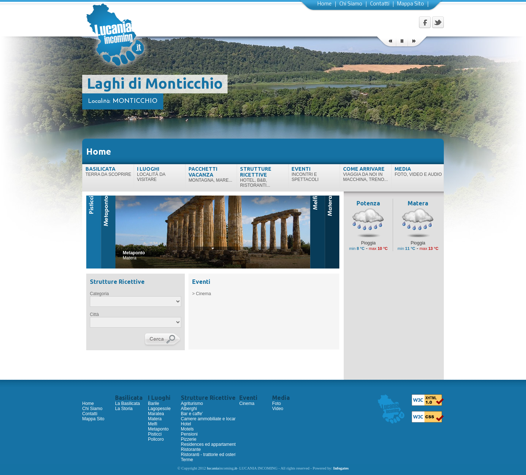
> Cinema (201, 293)
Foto (276, 403)
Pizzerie (189, 439)
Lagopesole (159, 408)
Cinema (246, 403)
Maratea (156, 413)
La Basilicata (127, 403)
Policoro (156, 439)
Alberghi (189, 408)
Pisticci (154, 434)
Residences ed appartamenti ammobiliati (220, 444)
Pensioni (189, 434)
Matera (154, 418)
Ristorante (191, 449)
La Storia (124, 408)
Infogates (340, 468)
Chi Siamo (350, 4)
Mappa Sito (410, 4)
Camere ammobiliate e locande (211, 418)
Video (277, 408)
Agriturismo (192, 403)
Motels (187, 429)
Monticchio (135, 101)
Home (324, 4)
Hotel (186, 423)
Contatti (379, 4)
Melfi (152, 423)
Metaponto (158, 429)
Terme (187, 459)
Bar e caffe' (192, 413)
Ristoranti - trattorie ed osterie (210, 454)
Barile (153, 403)
